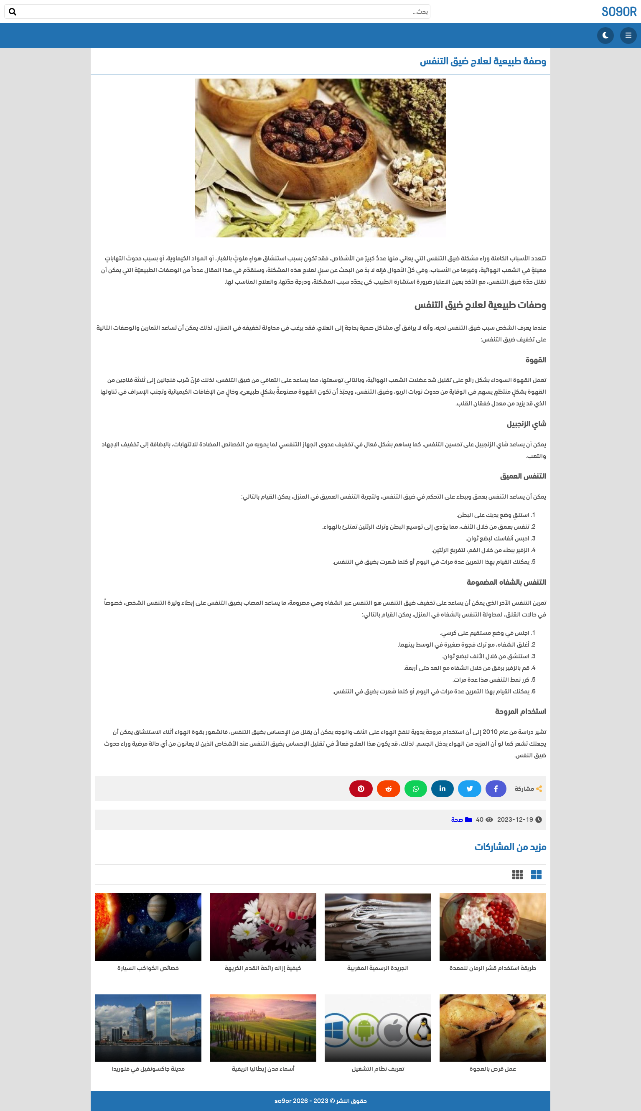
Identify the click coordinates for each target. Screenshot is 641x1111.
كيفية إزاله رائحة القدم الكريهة (263, 968)
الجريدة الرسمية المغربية (378, 968)
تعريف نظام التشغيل (378, 1069)
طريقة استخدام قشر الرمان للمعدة (493, 968)
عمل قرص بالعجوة (493, 1069)
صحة (457, 820)
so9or (619, 11)
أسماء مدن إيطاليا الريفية (263, 1069)
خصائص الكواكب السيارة (148, 968)
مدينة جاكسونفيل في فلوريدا (148, 1069)
